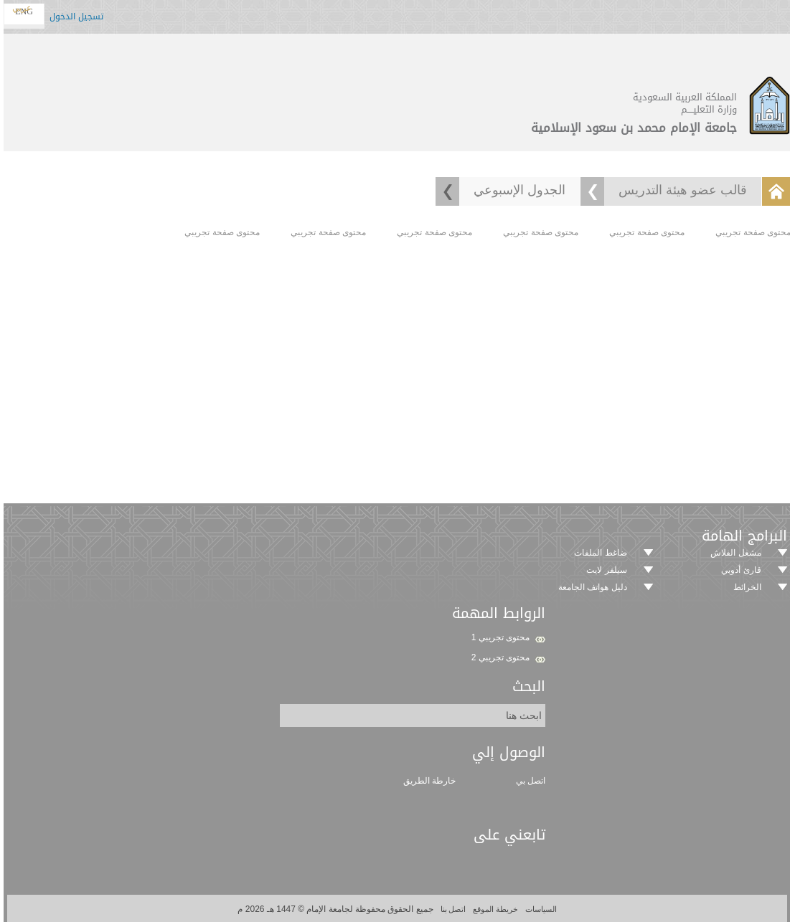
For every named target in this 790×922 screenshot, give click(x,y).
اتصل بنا (450, 909)
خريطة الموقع (492, 909)
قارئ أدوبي (738, 570)
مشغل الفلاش (733, 553)
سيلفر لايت (604, 570)
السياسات (538, 909)
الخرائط (745, 587)
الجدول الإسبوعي (517, 190)
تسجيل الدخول (74, 18)
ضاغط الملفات (598, 553)
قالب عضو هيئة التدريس (680, 190)
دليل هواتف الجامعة (590, 587)
